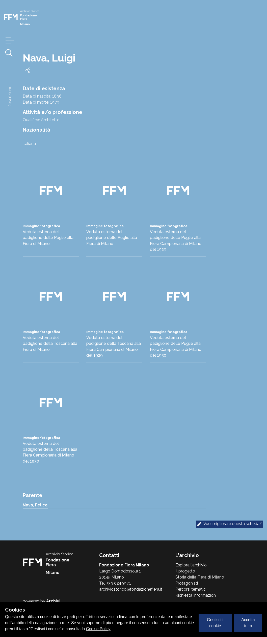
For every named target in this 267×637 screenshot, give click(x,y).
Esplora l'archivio (191, 565)
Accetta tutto (248, 623)
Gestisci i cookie (215, 623)
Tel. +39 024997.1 (115, 583)
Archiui (53, 601)
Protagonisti (186, 583)
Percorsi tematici (190, 589)
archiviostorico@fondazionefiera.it (130, 589)
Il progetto (185, 571)
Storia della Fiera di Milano (199, 577)
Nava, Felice (35, 505)
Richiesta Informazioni (196, 595)
